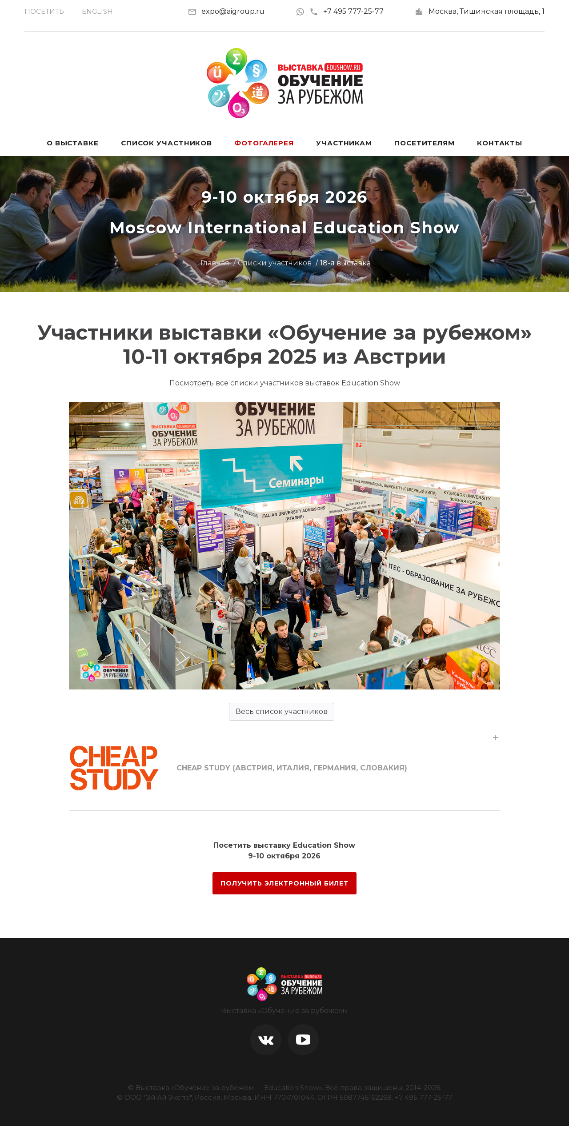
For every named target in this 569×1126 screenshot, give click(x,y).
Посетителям (424, 143)
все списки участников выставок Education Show (284, 383)
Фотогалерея (264, 143)
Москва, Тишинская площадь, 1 (487, 11)
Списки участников (275, 263)
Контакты (499, 143)
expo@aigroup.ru (232, 11)
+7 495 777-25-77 (346, 11)
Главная (214, 263)
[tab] (284, 768)
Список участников (166, 143)
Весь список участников (282, 711)
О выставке (73, 143)
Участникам (344, 143)
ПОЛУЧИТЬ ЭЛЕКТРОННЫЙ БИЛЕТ (284, 883)
